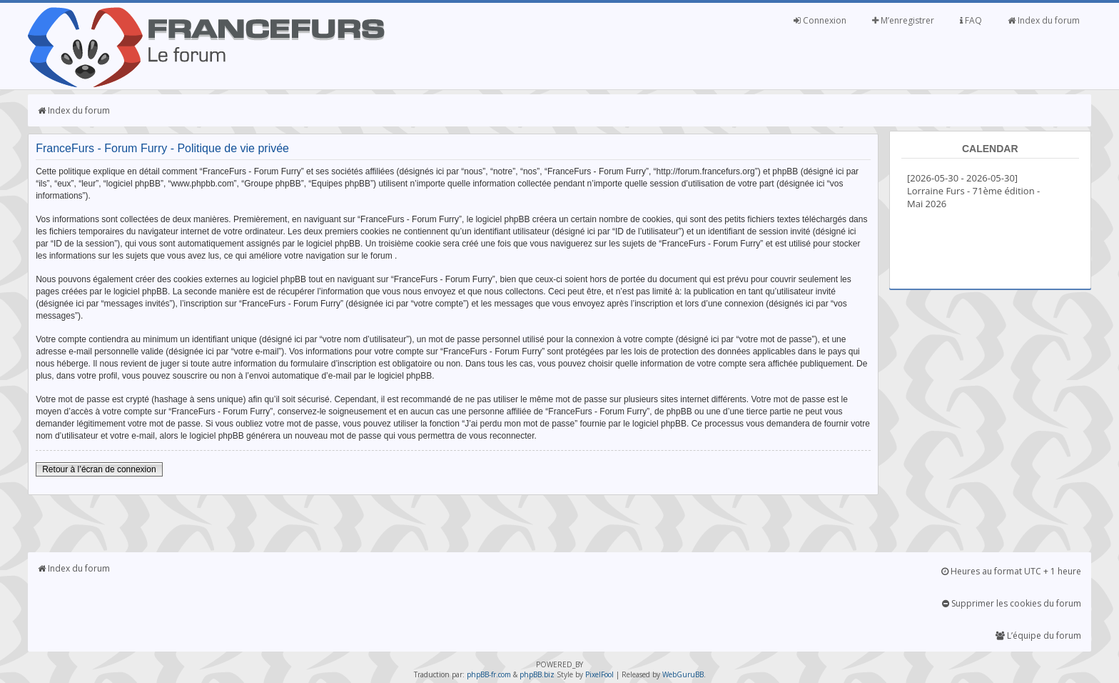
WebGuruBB (683, 674)
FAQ (971, 20)
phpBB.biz (537, 674)
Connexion (820, 20)
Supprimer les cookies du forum (1011, 603)
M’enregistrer (903, 20)
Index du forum (1044, 20)
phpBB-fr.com (489, 674)
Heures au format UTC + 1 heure (1011, 571)
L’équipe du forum (1038, 635)
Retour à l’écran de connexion (99, 469)
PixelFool (599, 674)
